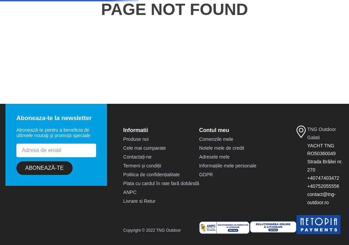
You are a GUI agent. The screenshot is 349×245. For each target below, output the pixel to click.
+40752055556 (323, 186)
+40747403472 (323, 178)
